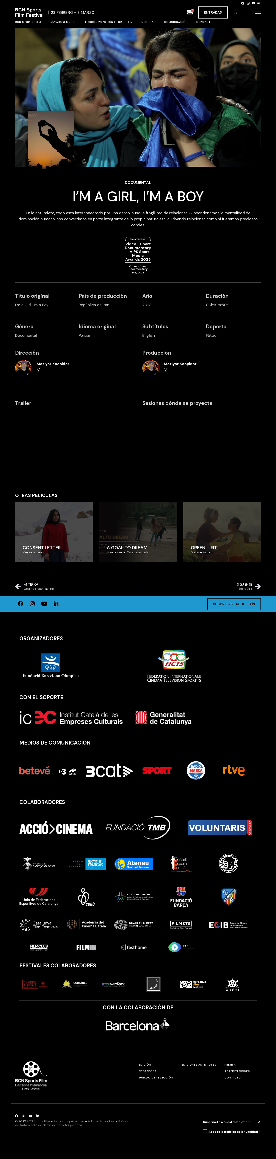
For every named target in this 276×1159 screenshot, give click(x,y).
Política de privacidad (68, 1121)
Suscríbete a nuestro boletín (226, 1122)
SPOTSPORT (147, 1071)
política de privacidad (241, 1132)
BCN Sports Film (38, 1121)
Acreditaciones (237, 1071)
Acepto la (234, 1132)
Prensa (230, 1064)
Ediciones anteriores (199, 1064)
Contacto (232, 1077)
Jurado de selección (156, 1077)
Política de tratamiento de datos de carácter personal (72, 1123)
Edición (145, 1064)
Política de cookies (101, 1121)
